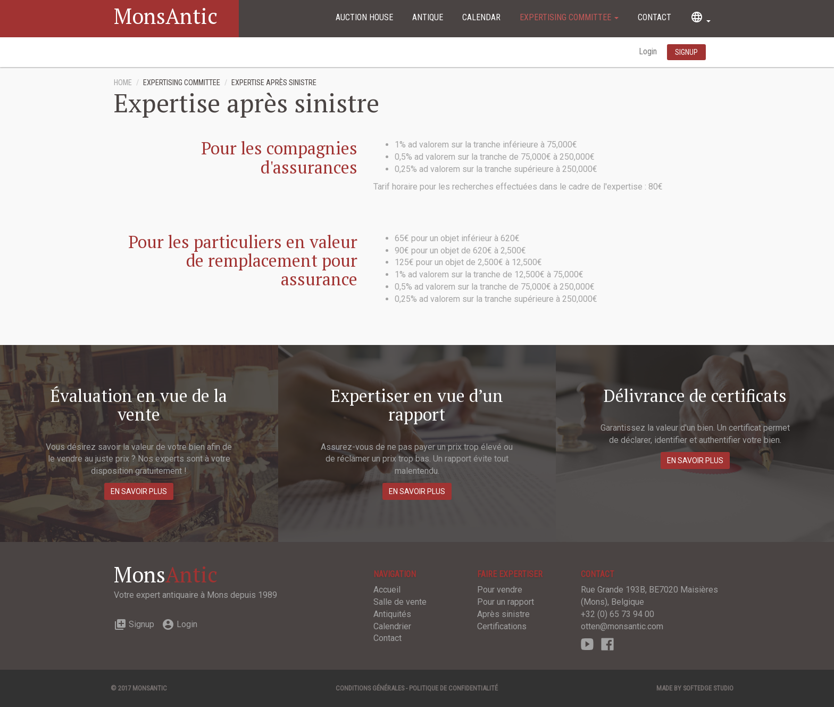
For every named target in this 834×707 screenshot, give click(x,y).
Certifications (502, 626)
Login (649, 51)
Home (123, 82)
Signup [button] (686, 52)
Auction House (364, 17)
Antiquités (392, 614)
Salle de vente (400, 602)
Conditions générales (370, 688)
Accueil (387, 590)
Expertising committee (569, 17)
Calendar (481, 17)
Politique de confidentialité (453, 688)
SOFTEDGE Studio (708, 688)
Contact (654, 17)
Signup (134, 624)
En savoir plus (139, 491)
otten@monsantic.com (622, 626)
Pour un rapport (505, 602)
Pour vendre (499, 590)
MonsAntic (166, 16)
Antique (427, 17)
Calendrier (392, 626)
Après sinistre (503, 614)
